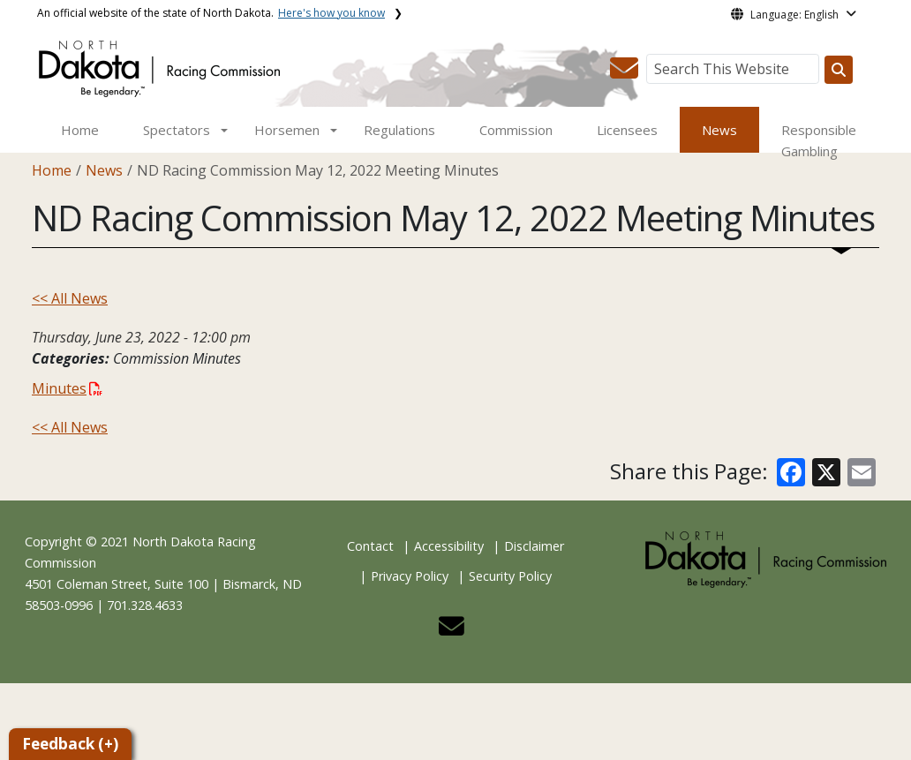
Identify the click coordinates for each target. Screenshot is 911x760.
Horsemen (287, 130)
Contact (370, 546)
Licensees (627, 130)
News (719, 130)
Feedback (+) (70, 744)
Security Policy (510, 576)
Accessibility (449, 546)
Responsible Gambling (818, 140)
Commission (516, 130)
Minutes (67, 388)
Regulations (399, 130)
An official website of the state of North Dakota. (211, 12)
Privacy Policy (409, 576)
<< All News (70, 298)
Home (80, 130)
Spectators (176, 130)
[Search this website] (838, 70)
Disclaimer (534, 546)
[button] (624, 73)
